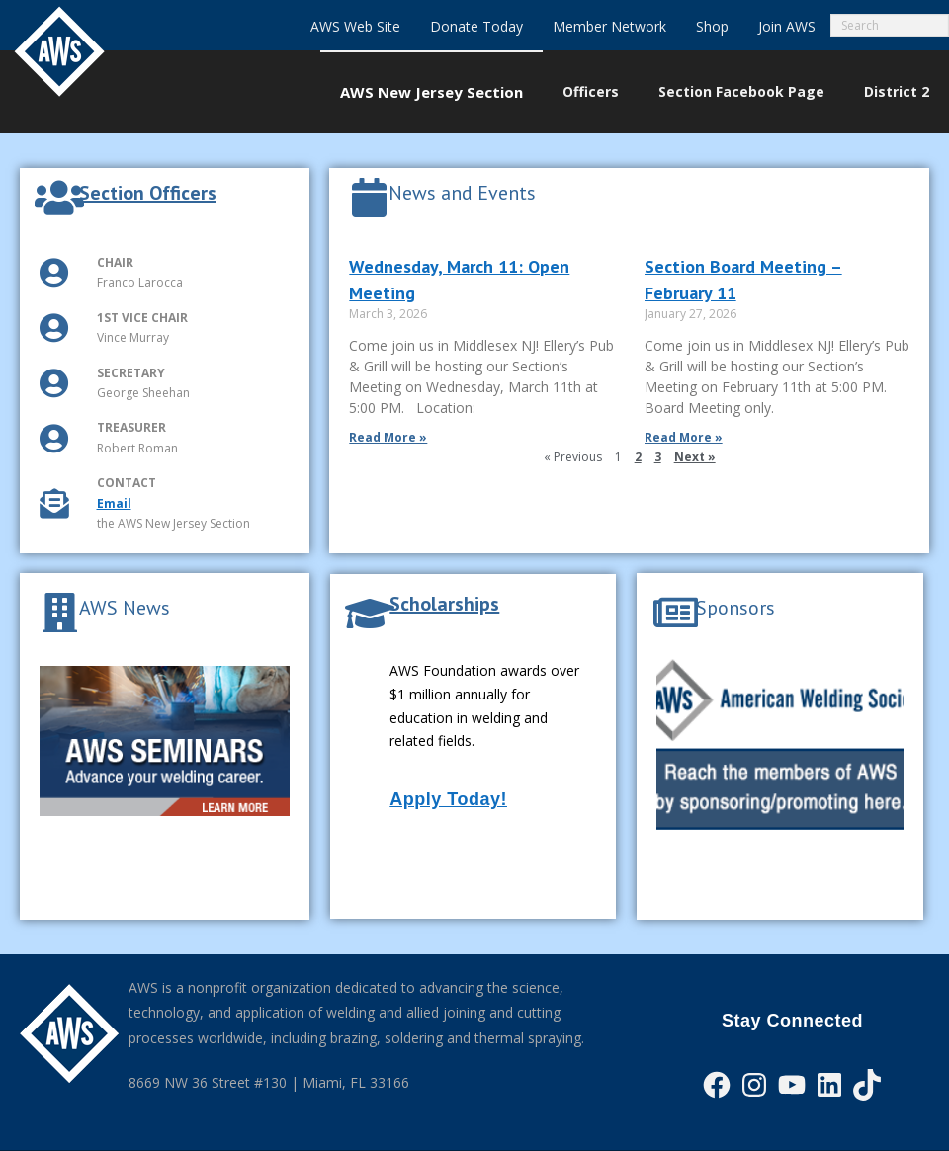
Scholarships (444, 604)
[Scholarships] (369, 613)
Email (114, 503)
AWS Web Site (355, 26)
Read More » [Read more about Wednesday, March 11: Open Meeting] (388, 437)
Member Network (609, 26)
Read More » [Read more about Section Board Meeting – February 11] (684, 437)
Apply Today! (448, 799)
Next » (695, 457)
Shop (712, 26)
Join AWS (787, 26)
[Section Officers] (59, 197)
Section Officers (147, 193)
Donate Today (476, 26)
